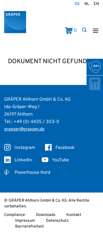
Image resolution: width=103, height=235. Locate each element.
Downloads (45, 215)
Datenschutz (57, 220)
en (96, 4)
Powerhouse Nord (27, 172)
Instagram (19, 148)
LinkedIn (18, 160)
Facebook (60, 148)
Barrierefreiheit (29, 226)
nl (86, 4)
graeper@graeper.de (24, 129)
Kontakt (73, 215)
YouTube (55, 160)
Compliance (14, 215)
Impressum (25, 220)
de (77, 4)
